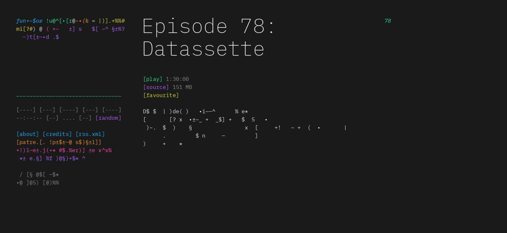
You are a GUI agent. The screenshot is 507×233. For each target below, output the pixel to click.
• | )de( (195, 111)
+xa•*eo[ (31, 142)
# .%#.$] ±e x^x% (87, 150)
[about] (27, 134)
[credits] (57, 134)
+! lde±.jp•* (36, 150)
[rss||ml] (90, 134)
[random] (108, 117)
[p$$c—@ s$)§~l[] (75, 142)
